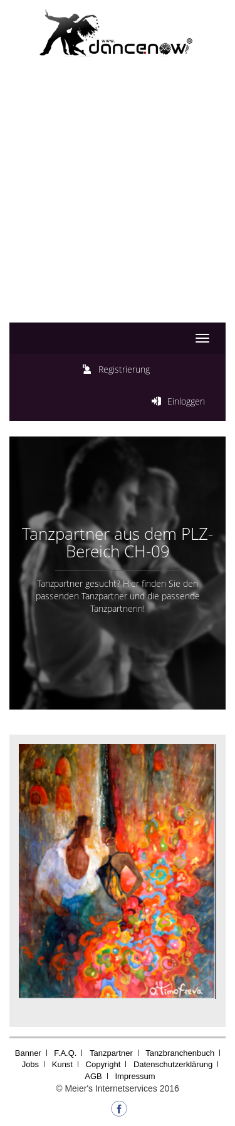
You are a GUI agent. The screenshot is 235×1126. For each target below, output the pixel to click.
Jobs (30, 1064)
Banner (28, 1053)
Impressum (135, 1076)
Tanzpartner (111, 1053)
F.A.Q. (65, 1053)
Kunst (62, 1064)
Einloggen (186, 401)
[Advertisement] (117, 202)
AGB (93, 1076)
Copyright (103, 1064)
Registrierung (124, 369)
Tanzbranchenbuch (179, 1053)
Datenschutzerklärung (172, 1064)
